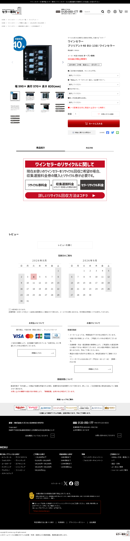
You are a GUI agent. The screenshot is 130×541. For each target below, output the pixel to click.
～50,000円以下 (40, 457)
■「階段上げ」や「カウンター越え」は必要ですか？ (87, 80)
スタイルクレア (7, 473)
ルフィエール (6, 457)
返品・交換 (115, 463)
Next (63, 62)
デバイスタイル (21, 457)
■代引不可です (74, 89)
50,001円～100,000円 (42, 460)
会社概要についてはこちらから (36, 435)
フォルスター (6, 460)
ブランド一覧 (22, 20)
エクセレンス (20, 463)
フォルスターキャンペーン (93, 460)
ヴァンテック (20, 460)
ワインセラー (12, 20)
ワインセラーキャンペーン (93, 457)
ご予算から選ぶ (22, 23)
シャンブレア (20, 467)
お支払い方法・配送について (120, 458)
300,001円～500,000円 (43, 467)
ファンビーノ (20, 470)
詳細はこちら (36, 353)
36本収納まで (66, 460)
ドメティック (6, 467)
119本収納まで (35, 26)
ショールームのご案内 (119, 470)
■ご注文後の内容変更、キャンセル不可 (82, 71)
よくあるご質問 (117, 467)
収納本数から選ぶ (23, 26)
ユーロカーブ (6, 463)
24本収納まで (66, 457)
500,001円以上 (40, 470)
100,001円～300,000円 (37, 23)
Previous (12, 62)
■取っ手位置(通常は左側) (77, 98)
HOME (3, 20)
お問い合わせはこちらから (105, 435)
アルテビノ (6, 470)
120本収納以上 (66, 467)
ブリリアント (33, 20)
